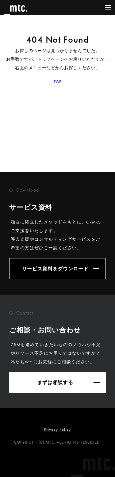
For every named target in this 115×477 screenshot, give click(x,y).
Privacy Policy (57, 429)
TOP (57, 81)
